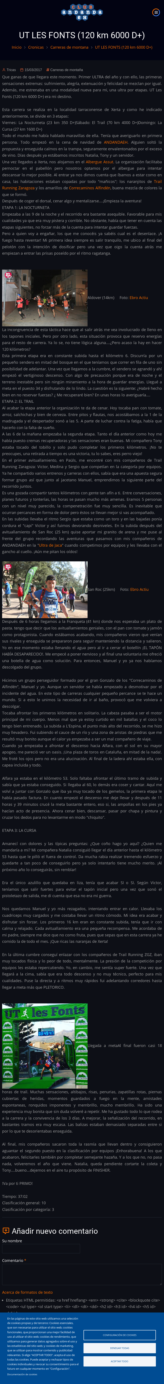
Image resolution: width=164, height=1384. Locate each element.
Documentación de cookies (22, 1374)
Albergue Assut (99, 161)
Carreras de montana (69, 47)
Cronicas (36, 47)
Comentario (12, 1260)
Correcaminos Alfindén (89, 187)
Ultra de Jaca (50, 545)
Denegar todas (119, 1348)
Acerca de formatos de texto (27, 1292)
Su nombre (12, 1240)
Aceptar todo (119, 1361)
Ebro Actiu (139, 297)
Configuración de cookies (119, 1335)
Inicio (17, 47)
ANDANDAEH (115, 142)
